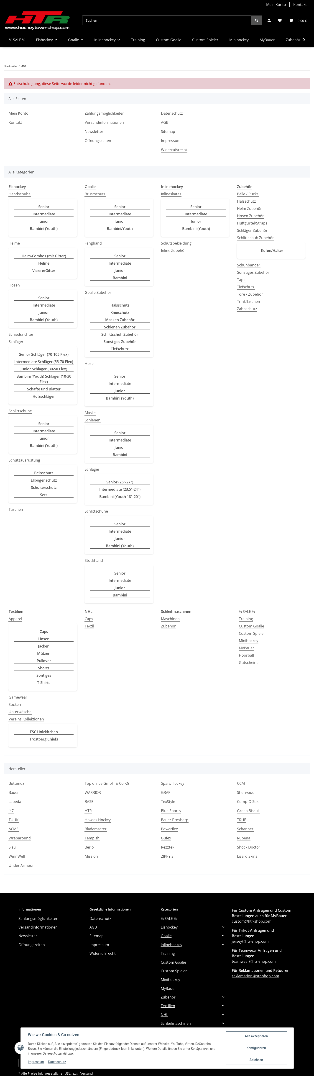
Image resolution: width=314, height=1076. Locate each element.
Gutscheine (248, 662)
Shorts (43, 668)
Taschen (16, 509)
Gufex (166, 838)
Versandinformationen (104, 122)
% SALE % (247, 611)
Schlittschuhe (20, 410)
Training (246, 618)
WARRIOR (93, 792)
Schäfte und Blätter (44, 389)
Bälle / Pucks (247, 193)
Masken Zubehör (120, 319)
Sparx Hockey (172, 783)
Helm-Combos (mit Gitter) (44, 255)
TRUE (241, 819)
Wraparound (20, 838)
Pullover (44, 660)
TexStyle (168, 801)
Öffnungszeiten (98, 140)
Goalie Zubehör (98, 292)
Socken (15, 704)
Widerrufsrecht (174, 149)
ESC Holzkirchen (44, 731)
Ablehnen (256, 1060)
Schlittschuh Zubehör (119, 334)
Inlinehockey (171, 944)
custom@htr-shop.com (251, 921)
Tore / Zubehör (250, 294)
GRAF (165, 792)
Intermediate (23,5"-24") (119, 489)
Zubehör (168, 626)
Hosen (14, 285)
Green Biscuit (248, 810)
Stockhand (94, 560)
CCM (241, 783)
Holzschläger (44, 396)
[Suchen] (167, 20)
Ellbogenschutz (44, 480)
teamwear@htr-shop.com (254, 961)
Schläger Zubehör (252, 230)
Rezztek (167, 847)
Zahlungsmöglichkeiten (105, 113)
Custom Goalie (251, 626)
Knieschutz (119, 312)
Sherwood (246, 792)
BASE (89, 801)
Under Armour (21, 865)
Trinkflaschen (248, 301)
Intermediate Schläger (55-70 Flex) (43, 361)
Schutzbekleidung (176, 243)
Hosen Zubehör (250, 215)
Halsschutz (119, 305)
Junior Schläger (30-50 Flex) (43, 369)
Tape (241, 279)
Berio (89, 847)
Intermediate (44, 214)
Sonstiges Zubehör (120, 341)
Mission (91, 856)
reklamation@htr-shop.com (255, 975)
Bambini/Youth (120, 228)
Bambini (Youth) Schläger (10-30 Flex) (43, 379)
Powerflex (169, 828)
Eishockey (169, 927)
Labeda (15, 801)
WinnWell (17, 856)
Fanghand (93, 243)
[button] (269, 20)
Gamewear (18, 697)
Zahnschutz (247, 308)
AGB (164, 122)
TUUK (13, 819)
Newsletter (94, 131)
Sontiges (43, 675)
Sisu (12, 847)
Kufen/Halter (272, 250)
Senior (43, 206)
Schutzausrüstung (24, 460)
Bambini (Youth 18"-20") (119, 496)
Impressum (36, 1062)
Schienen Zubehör (119, 327)
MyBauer (246, 647)
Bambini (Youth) (44, 228)
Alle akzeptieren (256, 1036)
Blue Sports (171, 810)
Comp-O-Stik (247, 801)
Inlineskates (171, 193)
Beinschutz (43, 472)
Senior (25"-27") (119, 482)
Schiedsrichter (21, 334)
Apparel (15, 618)
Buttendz (16, 783)
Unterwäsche (20, 711)
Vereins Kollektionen (26, 719)
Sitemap (168, 131)
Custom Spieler (252, 633)
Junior (43, 221)
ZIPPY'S (167, 856)
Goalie (166, 935)
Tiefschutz (120, 348)
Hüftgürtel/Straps (252, 223)
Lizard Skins (247, 856)
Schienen (92, 420)
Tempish (92, 838)
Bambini (120, 277)
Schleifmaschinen (176, 1023)
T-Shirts (43, 682)
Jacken (43, 646)
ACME (13, 828)
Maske (90, 412)
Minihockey (248, 640)
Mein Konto (276, 4)
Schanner (245, 828)
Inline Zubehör (173, 250)
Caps (44, 631)
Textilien (168, 1005)
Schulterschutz (44, 487)
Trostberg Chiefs (43, 739)
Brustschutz (95, 193)
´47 (11, 810)
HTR (88, 810)
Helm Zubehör (249, 208)
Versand (86, 1073)
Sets (43, 494)
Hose (89, 363)
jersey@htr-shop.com (250, 941)
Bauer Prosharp (174, 819)
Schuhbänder (248, 265)
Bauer (14, 792)
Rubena (243, 838)
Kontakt (300, 4)
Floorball (246, 655)
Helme (14, 243)
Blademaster (96, 828)
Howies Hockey (98, 819)
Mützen (43, 653)
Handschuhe (20, 193)
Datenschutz (57, 1062)
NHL (164, 1014)
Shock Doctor (248, 847)
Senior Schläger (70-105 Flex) (44, 354)
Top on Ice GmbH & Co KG (107, 783)
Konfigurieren (256, 1048)
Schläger (16, 341)
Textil (89, 626)
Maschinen (170, 618)
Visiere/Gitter (43, 270)
